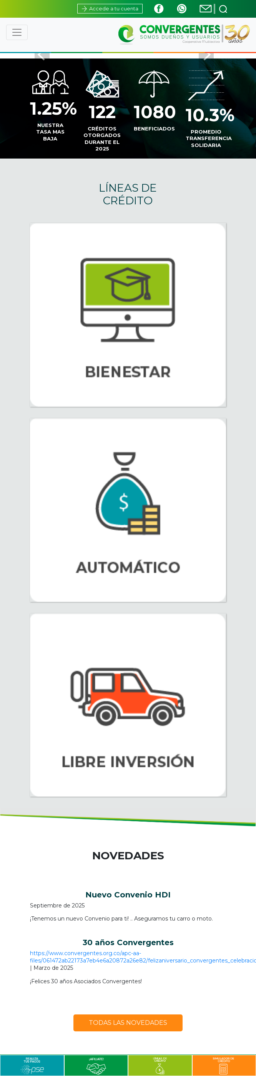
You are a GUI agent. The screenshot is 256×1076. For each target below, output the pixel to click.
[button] (42, 53)
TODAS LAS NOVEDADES (128, 1022)
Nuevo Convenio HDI (128, 894)
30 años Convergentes (128, 942)
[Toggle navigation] (17, 32)
